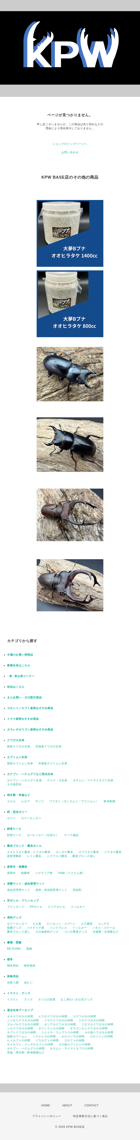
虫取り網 (13, 982)
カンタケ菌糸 (64, 852)
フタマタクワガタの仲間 (97, 1024)
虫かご (28, 982)
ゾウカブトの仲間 (47, 1040)
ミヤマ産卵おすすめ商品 (23, 718)
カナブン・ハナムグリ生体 (24, 780)
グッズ (28, 999)
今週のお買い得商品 (20, 654)
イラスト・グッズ (18, 993)
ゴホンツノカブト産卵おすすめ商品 (30, 708)
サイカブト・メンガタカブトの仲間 (30, 1044)
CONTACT (91, 1105)
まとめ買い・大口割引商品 (24, 697)
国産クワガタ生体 (18, 746)
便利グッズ (14, 917)
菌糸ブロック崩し (84, 856)
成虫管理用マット (18, 889)
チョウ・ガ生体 (57, 780)
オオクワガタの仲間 (20, 1016)
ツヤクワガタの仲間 (92, 1020)
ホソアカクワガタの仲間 (60, 1024)
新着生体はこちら (18, 665)
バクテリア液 (35, 927)
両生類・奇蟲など (18, 795)
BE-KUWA (14, 948)
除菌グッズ (14, 927)
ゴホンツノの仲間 (101, 1036)
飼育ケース (14, 828)
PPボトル (36, 906)
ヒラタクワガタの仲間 (52, 1016)
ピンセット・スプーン (61, 923)
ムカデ (25, 801)
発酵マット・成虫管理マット (26, 883)
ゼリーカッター (31, 818)
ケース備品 (71, 835)
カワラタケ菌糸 (89, 852)
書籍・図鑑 (14, 942)
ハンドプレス (58, 927)
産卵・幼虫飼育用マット (51, 889)
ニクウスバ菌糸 (57, 856)
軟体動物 (109, 801)
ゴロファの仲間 (74, 1040)
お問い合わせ (70, 152)
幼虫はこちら (15, 686)
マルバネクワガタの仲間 (23, 1024)
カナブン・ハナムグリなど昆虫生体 (30, 774)
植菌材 (25, 873)
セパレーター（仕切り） (43, 835)
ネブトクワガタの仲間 (21, 1032)
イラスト (13, 999)
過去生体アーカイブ (20, 1010)
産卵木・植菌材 (17, 866)
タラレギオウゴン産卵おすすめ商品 (30, 729)
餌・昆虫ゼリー (17, 812)
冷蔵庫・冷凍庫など (106, 931)
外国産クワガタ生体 (49, 746)
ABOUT (67, 1105)
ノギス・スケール (103, 927)
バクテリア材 (44, 873)
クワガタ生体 (15, 740)
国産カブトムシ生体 (20, 763)
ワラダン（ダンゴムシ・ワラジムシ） (73, 801)
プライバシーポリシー (46, 1116)
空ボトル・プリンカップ (23, 900)
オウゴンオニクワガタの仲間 (89, 1028)
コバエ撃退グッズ (75, 931)
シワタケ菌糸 (113, 852)
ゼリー (11, 818)
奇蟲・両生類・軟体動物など (26, 1052)
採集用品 (13, 976)
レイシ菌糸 (34, 856)
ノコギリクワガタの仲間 (23, 1020)
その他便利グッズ (47, 931)
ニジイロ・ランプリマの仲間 (60, 1032)
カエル (11, 801)
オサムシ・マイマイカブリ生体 (93, 780)
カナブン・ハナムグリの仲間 (26, 1048)
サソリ (39, 801)
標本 (10, 959)
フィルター (78, 906)
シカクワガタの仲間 (20, 1028)
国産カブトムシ (17, 1036)
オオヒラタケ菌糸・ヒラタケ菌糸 (28, 852)
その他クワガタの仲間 (98, 1032)
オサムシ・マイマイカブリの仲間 (71, 1048)
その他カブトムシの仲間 (74, 1044)
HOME (45, 1105)
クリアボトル (56, 906)
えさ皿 (37, 923)
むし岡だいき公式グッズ (77, 999)
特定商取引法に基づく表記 (90, 1116)
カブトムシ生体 (17, 757)
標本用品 (13, 965)
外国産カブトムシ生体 (52, 763)
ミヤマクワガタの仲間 (58, 1020)
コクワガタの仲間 (84, 1016)
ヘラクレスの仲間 (44, 1036)
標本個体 (30, 965)
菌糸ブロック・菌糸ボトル (24, 845)
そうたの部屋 (47, 999)
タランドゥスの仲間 (51, 1028)
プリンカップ (15, 906)
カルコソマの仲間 (72, 1036)
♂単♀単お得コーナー (21, 676)
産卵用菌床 (14, 856)
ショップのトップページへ (70, 143)
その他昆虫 (14, 784)
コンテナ (104, 923)
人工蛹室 (87, 923)
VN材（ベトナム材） (71, 873)
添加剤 (77, 889)
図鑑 (29, 948)
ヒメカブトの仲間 (18, 1040)
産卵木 (11, 873)
